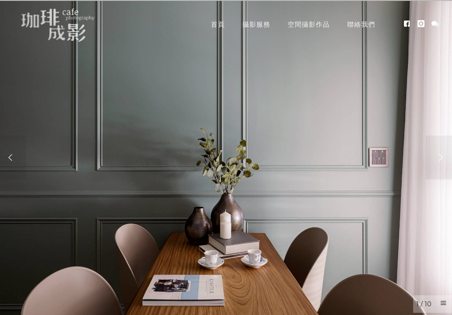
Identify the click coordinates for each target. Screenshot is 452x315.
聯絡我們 (361, 24)
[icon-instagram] (423, 24)
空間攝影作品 (309, 24)
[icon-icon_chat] (435, 24)
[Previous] (13, 157)
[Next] (439, 157)
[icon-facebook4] (409, 24)
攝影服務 (256, 24)
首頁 (218, 24)
